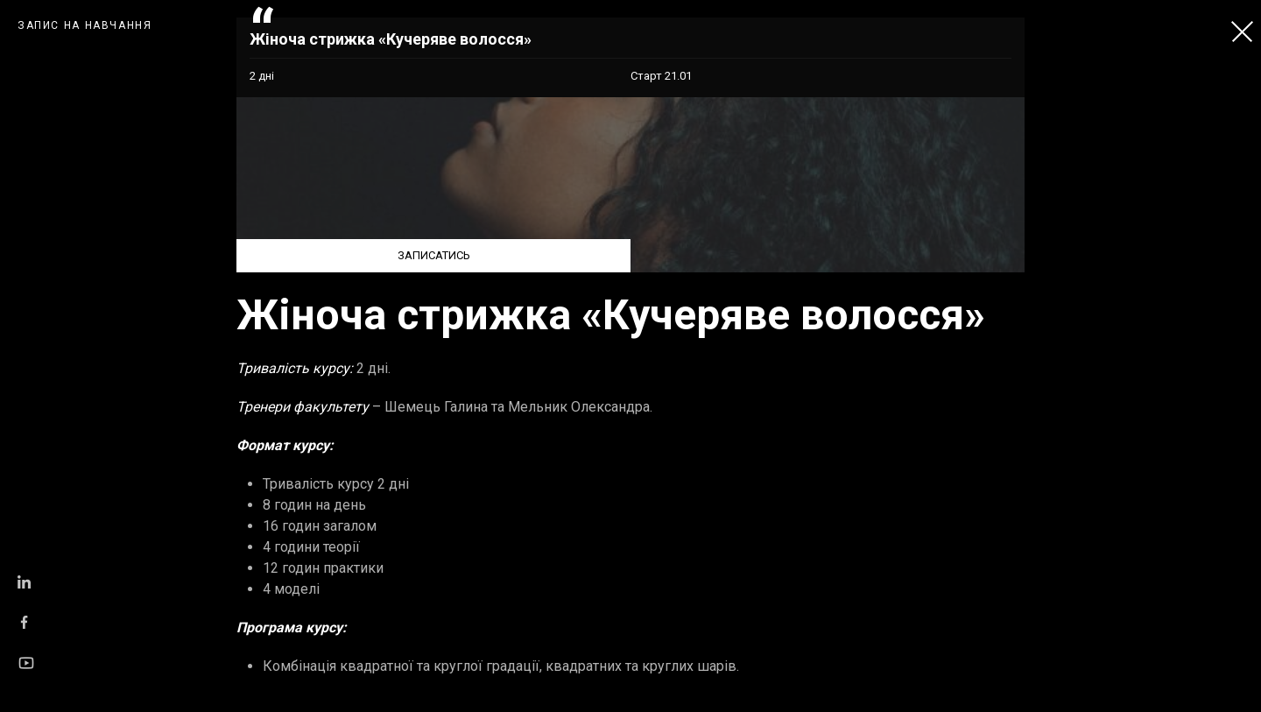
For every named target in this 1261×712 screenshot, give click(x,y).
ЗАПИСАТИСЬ (434, 255)
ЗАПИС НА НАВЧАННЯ (85, 25)
